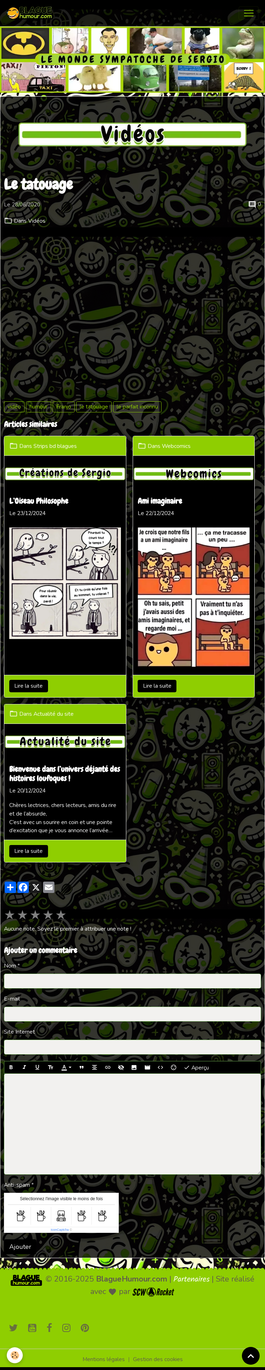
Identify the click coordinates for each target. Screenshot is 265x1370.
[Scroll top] (251, 1356)
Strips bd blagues (55, 446)
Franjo (63, 407)
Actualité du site (53, 714)
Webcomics (176, 446)
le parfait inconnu (137, 407)
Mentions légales (104, 1359)
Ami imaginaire (160, 501)
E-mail (12, 999)
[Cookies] (15, 1355)
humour (39, 407)
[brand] (31, 13)
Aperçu (196, 1067)
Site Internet (19, 1032)
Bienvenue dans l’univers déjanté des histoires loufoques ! (64, 774)
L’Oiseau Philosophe (38, 501)
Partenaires (192, 1279)
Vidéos (37, 221)
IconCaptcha (60, 1229)
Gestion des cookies (158, 1359)
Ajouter (20, 1246)
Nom (10, 966)
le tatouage (94, 407)
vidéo (14, 407)
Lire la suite (28, 686)
